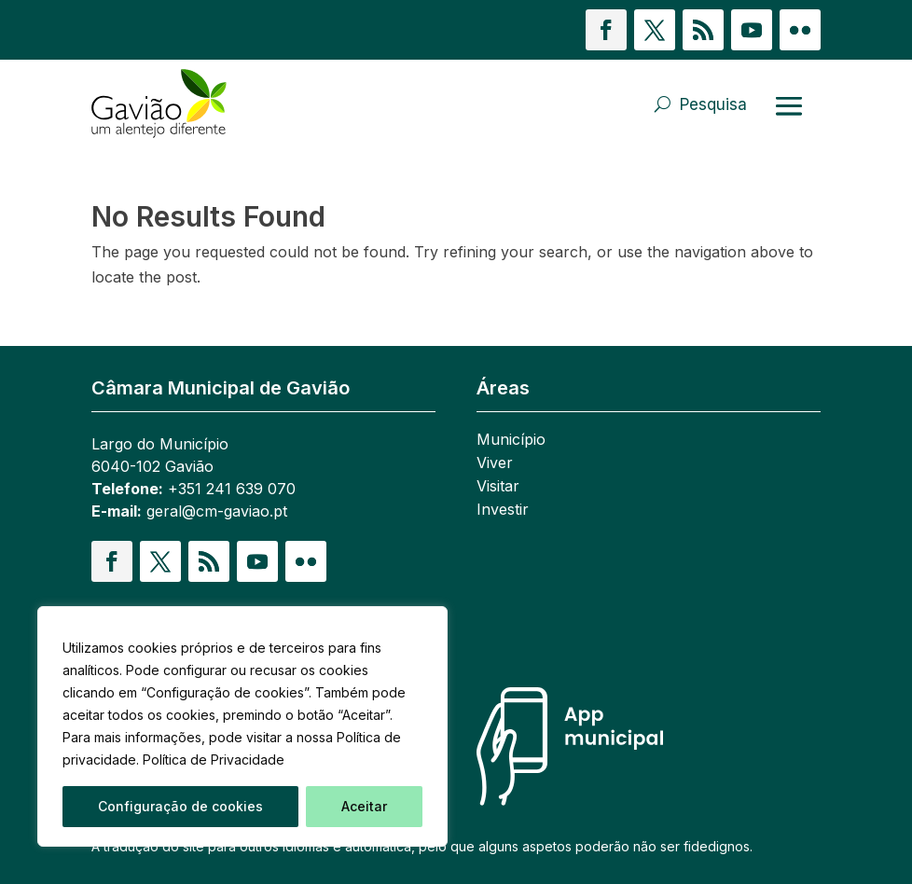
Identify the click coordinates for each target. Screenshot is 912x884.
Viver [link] (495, 464)
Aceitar (364, 806)
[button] (606, 29)
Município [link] (511, 441)
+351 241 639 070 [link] (232, 488)
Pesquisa (713, 104)
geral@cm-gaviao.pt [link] (216, 511)
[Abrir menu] (789, 105)
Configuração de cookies (180, 806)
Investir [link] (503, 510)
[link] (164, 104)
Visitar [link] (498, 487)
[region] (242, 726)
